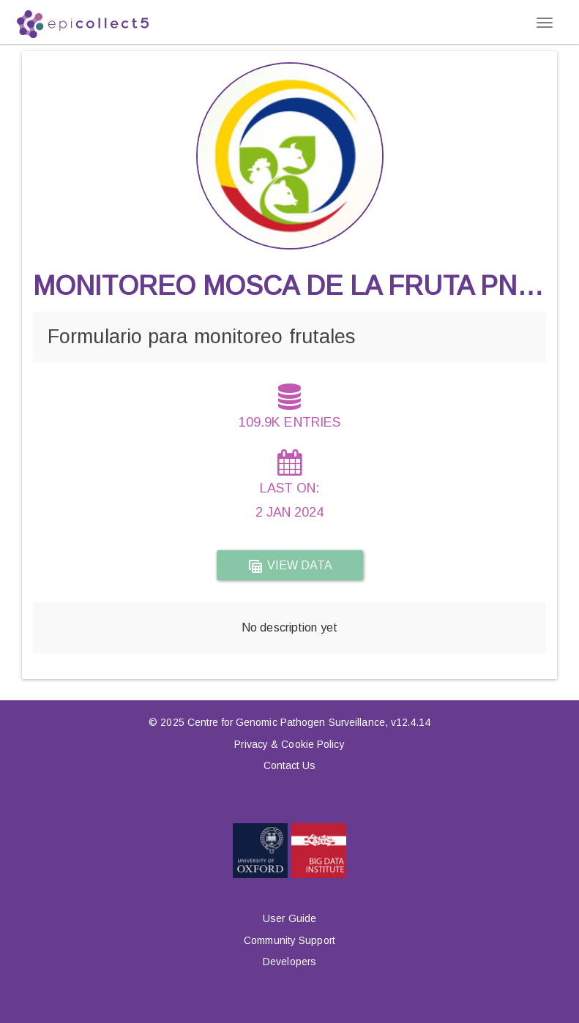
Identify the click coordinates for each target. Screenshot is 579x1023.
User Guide (289, 918)
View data (290, 566)
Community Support (289, 940)
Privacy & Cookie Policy (289, 744)
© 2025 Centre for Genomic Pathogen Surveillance (267, 722)
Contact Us (290, 765)
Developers (289, 961)
